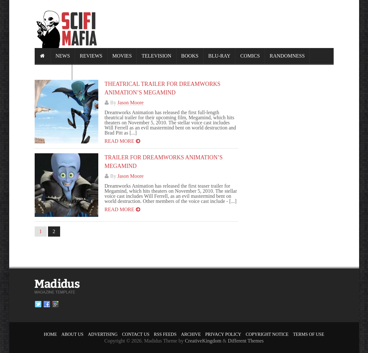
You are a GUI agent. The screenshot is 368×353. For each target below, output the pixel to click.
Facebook (46, 304)
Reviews (91, 56)
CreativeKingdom (203, 340)
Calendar (53, 71)
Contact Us (135, 334)
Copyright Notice (267, 334)
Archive (191, 334)
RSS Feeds (165, 334)
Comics (250, 56)
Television (156, 56)
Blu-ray (219, 56)
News (63, 56)
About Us (72, 334)
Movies (122, 56)
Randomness (287, 56)
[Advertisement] (218, 24)
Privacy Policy (223, 334)
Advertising (102, 334)
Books (189, 56)
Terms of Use (308, 334)
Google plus (55, 304)
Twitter (38, 304)
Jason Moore (130, 102)
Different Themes (246, 340)
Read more (120, 141)
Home (50, 334)
